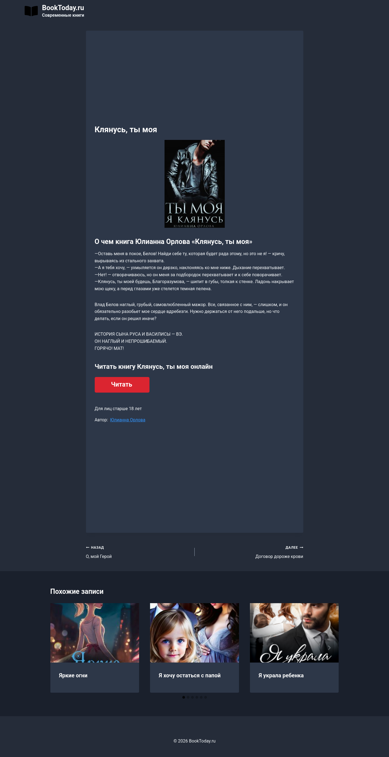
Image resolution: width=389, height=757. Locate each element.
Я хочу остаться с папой (190, 675)
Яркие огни (73, 675)
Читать (121, 384)
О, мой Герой (138, 551)
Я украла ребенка (281, 675)
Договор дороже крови (251, 551)
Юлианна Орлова (127, 419)
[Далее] (329, 647)
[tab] (183, 697)
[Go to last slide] (60, 647)
